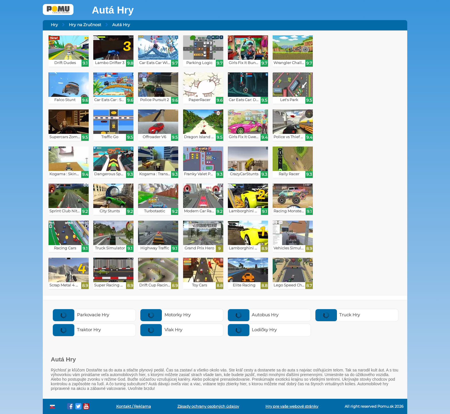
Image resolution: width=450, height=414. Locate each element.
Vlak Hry (161, 329)
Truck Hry (337, 314)
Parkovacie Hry (81, 314)
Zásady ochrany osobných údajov (208, 406)
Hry (54, 24)
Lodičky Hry (252, 329)
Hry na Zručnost (85, 24)
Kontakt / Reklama (133, 406)
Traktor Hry (77, 329)
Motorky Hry (165, 314)
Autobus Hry (253, 314)
